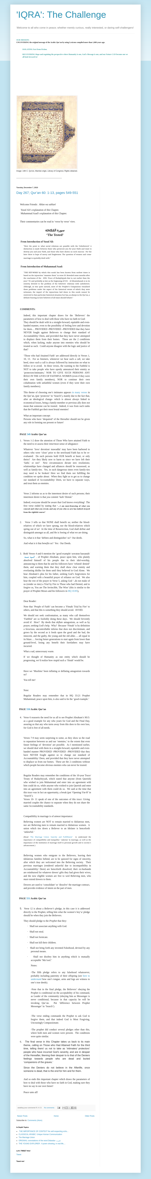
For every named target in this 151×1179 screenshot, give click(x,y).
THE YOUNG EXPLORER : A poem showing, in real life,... (42, 1144)
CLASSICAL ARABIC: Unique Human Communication (40, 1134)
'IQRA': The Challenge (61, 15)
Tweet (18, 1154)
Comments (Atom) (34, 1120)
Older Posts (89, 1116)
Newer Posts (22, 1116)
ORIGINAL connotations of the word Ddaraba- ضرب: (40, 1141)
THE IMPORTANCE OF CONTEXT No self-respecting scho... (44, 1131)
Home (56, 1116)
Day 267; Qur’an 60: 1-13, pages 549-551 (47, 193)
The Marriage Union (27, 1137)
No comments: (49, 1108)
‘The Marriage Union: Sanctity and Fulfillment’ (52, 837)
